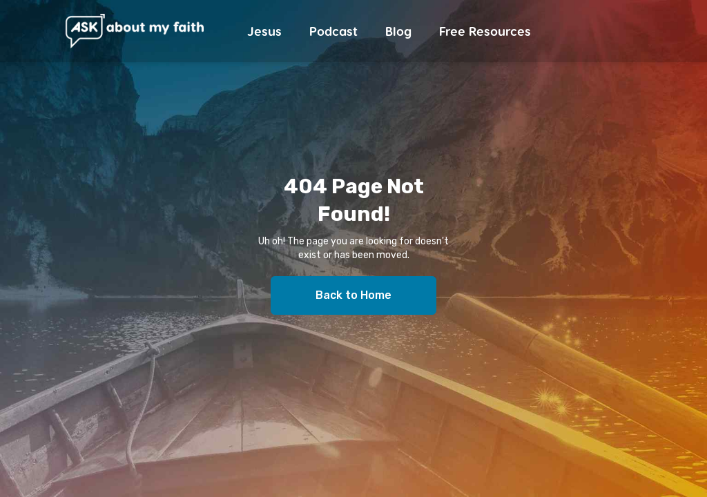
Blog (398, 30)
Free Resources (485, 30)
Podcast (333, 30)
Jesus (264, 30)
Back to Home (353, 295)
